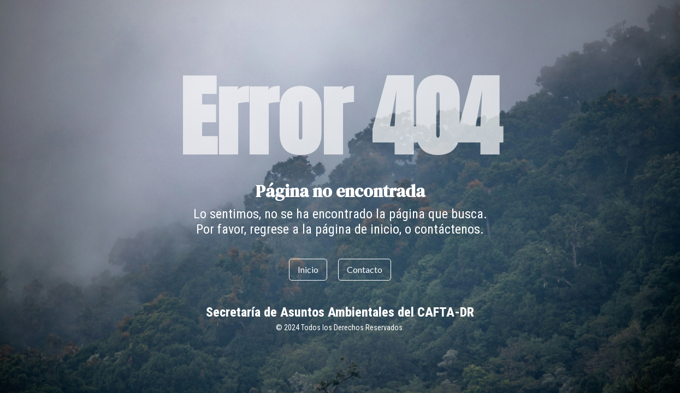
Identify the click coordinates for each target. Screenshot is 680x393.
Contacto (364, 269)
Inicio (308, 269)
